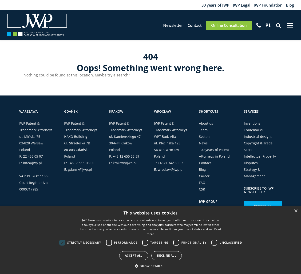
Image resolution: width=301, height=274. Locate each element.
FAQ (202, 182)
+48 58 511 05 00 (81, 163)
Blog (290, 5)
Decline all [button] (166, 256)
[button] (150, 266)
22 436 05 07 (33, 156)
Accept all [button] (134, 256)
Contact (195, 25)
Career (204, 176)
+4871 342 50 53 (170, 163)
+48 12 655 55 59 (126, 156)
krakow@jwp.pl (125, 163)
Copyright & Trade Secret (258, 146)
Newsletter (173, 25)
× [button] (295, 211)
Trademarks (253, 130)
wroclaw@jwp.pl (170, 169)
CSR (202, 189)
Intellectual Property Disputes (260, 159)
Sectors (204, 136)
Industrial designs (258, 136)
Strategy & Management (254, 172)
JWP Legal (241, 5)
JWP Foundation (268, 5)
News (203, 143)
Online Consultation (229, 25)
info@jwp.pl (32, 163)
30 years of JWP (215, 5)
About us (206, 123)
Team (203, 130)
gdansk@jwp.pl (80, 169)
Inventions (252, 123)
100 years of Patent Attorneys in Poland (214, 153)
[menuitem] (268, 25)
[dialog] (150, 240)
